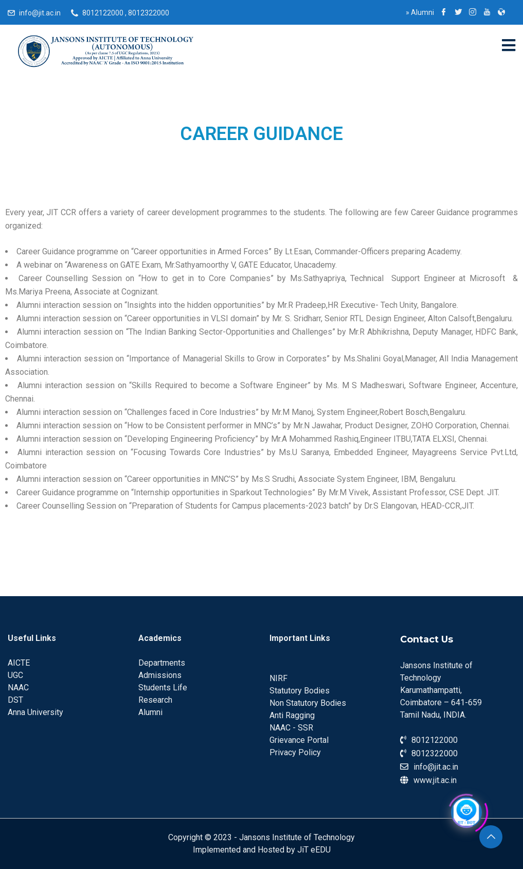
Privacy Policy (295, 752)
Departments (161, 663)
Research (155, 700)
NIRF (278, 678)
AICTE (19, 663)
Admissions (160, 675)
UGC (15, 675)
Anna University (35, 712)
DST (15, 700)
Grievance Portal (299, 740)
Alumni (420, 12)
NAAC (18, 687)
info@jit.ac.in (40, 13)
